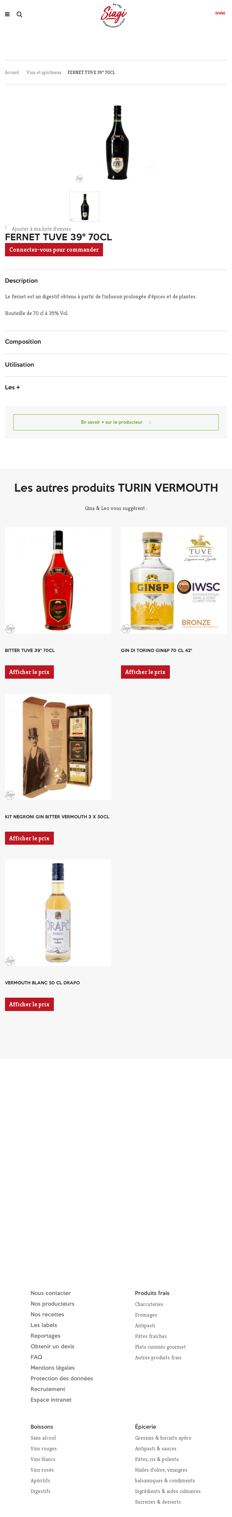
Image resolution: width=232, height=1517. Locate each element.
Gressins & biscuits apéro (163, 1437)
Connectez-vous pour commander (54, 249)
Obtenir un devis (52, 1346)
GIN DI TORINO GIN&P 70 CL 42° (156, 651)
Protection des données (62, 1378)
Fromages (146, 1314)
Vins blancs (43, 1459)
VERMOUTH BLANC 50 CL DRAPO (42, 983)
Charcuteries (149, 1304)
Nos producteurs (52, 1304)
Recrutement (48, 1389)
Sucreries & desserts (158, 1501)
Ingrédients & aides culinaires (168, 1491)
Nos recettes (47, 1314)
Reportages (45, 1336)
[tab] (116, 281)
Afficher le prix (29, 672)
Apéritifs (40, 1480)
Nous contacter (51, 1293)
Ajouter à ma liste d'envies (38, 228)
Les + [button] (12, 387)
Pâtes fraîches (151, 1336)
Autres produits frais (158, 1357)
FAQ (36, 1357)
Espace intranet (51, 1400)
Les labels (44, 1325)
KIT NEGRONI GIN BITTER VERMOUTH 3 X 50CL (57, 817)
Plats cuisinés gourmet (160, 1346)
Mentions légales (53, 1368)
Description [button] (21, 281)
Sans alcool (43, 1437)
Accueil (12, 72)
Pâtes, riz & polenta (157, 1459)
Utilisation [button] (19, 365)
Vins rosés (42, 1469)
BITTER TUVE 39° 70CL (30, 651)
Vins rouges (44, 1448)
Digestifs (41, 1491)
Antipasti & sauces (155, 1448)
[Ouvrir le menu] (7, 14)
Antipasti (145, 1325)
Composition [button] (23, 342)
